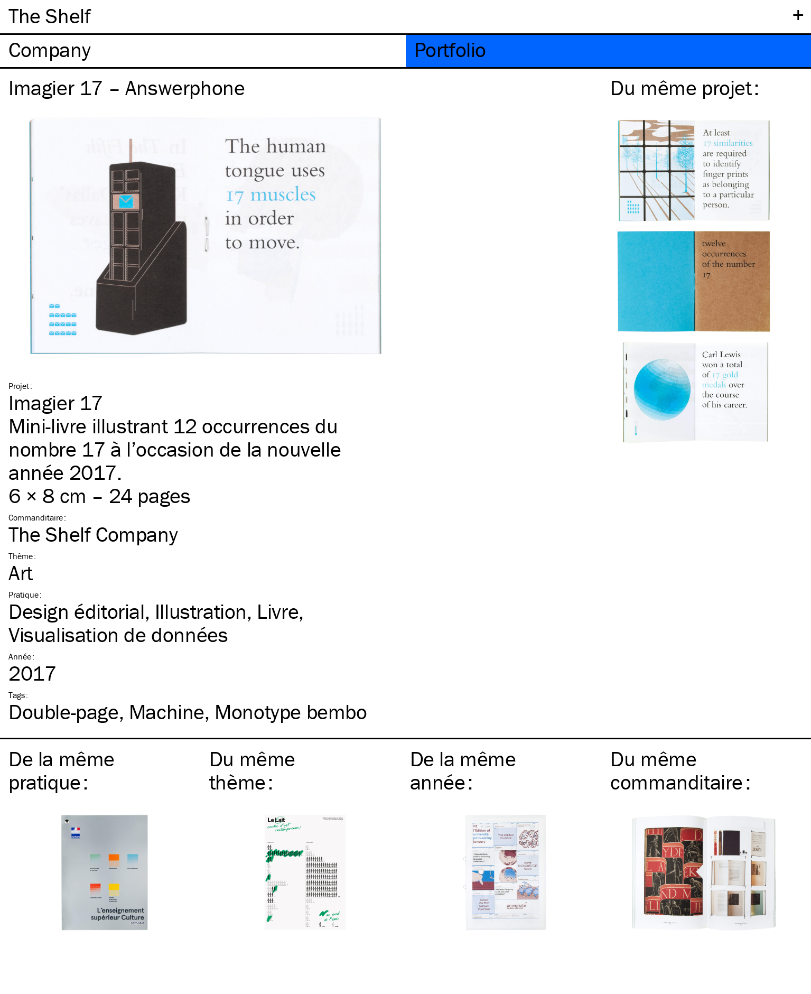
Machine (166, 711)
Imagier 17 (55, 402)
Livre (278, 611)
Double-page (63, 711)
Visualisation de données (118, 634)
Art (20, 573)
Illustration (201, 611)
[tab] (203, 51)
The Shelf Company (93, 534)
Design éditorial (76, 611)
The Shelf (49, 16)
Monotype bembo (291, 711)
